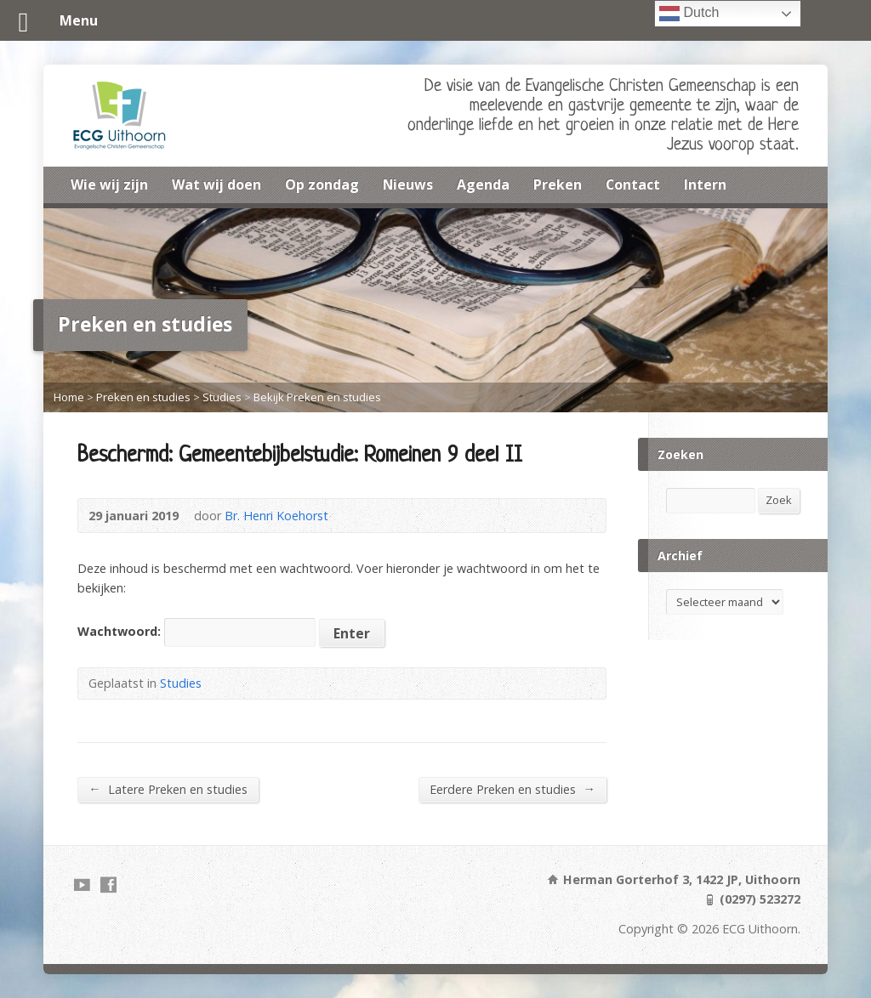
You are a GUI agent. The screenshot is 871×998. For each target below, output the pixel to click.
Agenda (483, 184)
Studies (222, 397)
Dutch (689, 13)
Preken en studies (143, 397)
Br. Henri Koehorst (276, 516)
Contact (633, 184)
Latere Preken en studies (167, 788)
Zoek (779, 500)
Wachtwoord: (196, 631)
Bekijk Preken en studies (317, 397)
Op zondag (322, 184)
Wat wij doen (216, 184)
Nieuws (408, 184)
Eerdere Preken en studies (512, 788)
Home (69, 397)
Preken (557, 184)
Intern (705, 184)
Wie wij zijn (109, 184)
